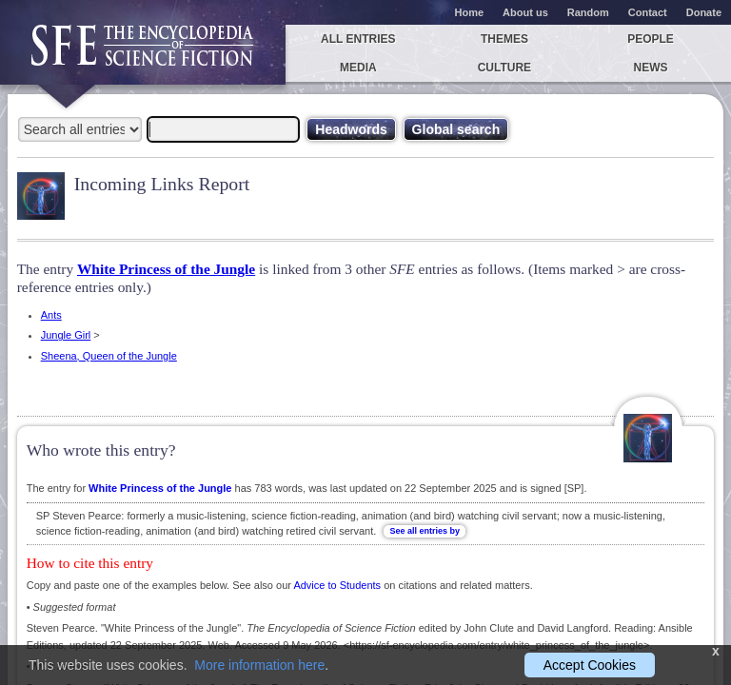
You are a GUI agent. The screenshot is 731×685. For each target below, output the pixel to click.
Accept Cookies (589, 665)
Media (358, 67)
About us (525, 12)
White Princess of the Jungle (166, 269)
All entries (358, 39)
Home (469, 12)
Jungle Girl (66, 335)
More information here (259, 665)
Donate (703, 12)
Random (588, 12)
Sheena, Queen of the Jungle (109, 356)
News (651, 67)
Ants (51, 315)
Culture (504, 67)
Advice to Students (337, 585)
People (650, 39)
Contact (647, 12)
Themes (504, 39)
